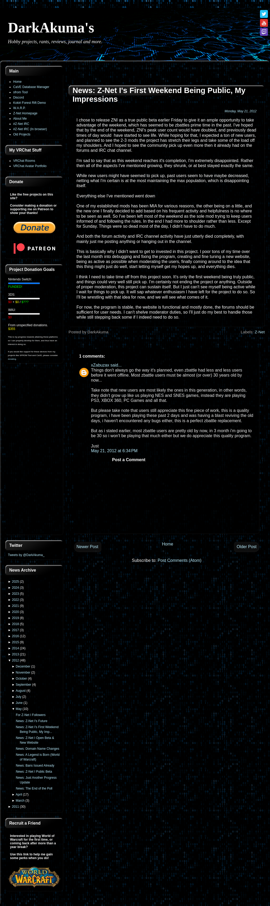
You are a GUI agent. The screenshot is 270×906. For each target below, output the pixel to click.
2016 (15, 636)
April (19, 794)
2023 (15, 594)
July (18, 697)
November (23, 672)
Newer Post (87, 546)
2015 (15, 642)
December (23, 666)
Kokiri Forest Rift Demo (29, 103)
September (23, 684)
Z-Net (260, 332)
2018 (15, 624)
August (21, 691)
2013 (15, 654)
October (21, 678)
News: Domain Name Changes (37, 749)
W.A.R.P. (19, 108)
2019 (15, 618)
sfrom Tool (20, 92)
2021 (15, 606)
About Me (20, 118)
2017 (15, 630)
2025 (15, 581)
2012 (15, 660)
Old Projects (21, 134)
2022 (15, 600)
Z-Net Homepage (25, 113)
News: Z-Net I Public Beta (34, 771)
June (19, 703)
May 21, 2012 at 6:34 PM (114, 451)
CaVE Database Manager (31, 87)
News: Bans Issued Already (35, 765)
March (20, 800)
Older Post (247, 546)
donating (12, 359)
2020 (15, 612)
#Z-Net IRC (21, 124)
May (19, 709)
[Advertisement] (34, 452)
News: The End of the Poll (34, 788)
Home (17, 82)
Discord (18, 97)
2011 (15, 806)
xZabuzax (100, 365)
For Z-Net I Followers (31, 715)
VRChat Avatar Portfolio (30, 166)
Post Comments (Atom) (179, 560)
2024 (15, 588)
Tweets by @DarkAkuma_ (26, 555)
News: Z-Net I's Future (31, 721)
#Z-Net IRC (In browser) (30, 129)
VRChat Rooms (24, 161)
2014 (15, 648)
